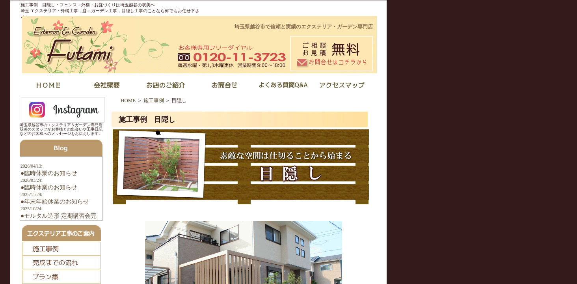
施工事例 (153, 100)
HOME (128, 100)
